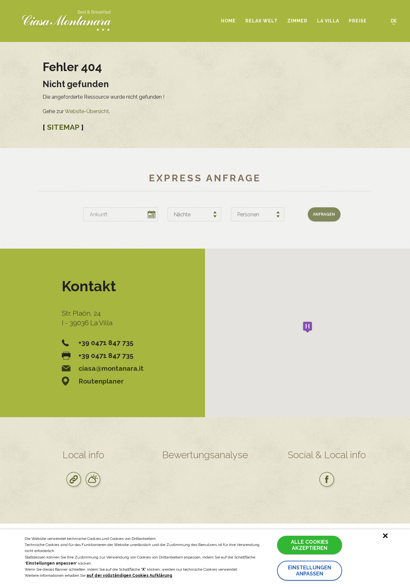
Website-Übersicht (87, 111)
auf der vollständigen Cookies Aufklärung (129, 575)
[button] (307, 327)
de (394, 20)
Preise (358, 20)
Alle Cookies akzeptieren (309, 545)
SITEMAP (63, 127)
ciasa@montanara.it (103, 368)
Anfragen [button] (324, 214)
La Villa (328, 20)
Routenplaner (93, 381)
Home (228, 20)
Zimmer (297, 20)
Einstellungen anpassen (309, 571)
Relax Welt (261, 20)
